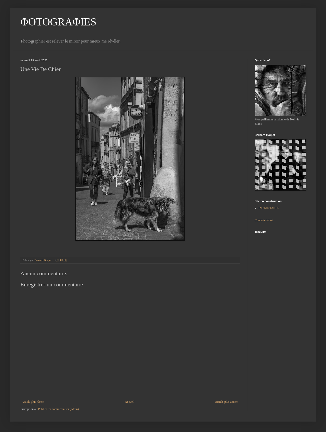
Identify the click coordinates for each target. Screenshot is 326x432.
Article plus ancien (226, 401)
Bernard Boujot (43, 259)
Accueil (129, 401)
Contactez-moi (264, 220)
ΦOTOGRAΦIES (58, 22)
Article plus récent (33, 401)
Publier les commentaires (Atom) (58, 409)
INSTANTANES (269, 208)
